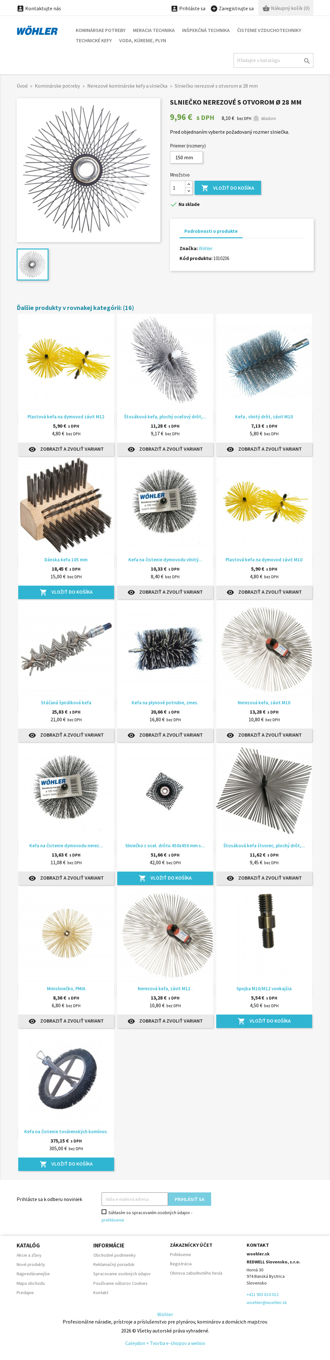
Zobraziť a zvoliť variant (66, 449)
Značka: (189, 248)
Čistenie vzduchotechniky (269, 30)
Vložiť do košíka (227, 188)
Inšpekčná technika (206, 30)
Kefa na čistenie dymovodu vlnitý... (165, 560)
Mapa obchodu (31, 1283)
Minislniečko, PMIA (66, 988)
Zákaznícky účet (191, 1245)
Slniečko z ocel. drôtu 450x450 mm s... (165, 845)
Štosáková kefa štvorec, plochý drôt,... (264, 845)
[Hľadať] (273, 60)
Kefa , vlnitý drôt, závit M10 (264, 417)
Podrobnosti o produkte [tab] (211, 231)
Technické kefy (94, 40)
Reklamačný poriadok (113, 1264)
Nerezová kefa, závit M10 (264, 703)
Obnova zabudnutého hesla (196, 1273)
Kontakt (100, 1292)
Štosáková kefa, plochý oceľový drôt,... (165, 417)
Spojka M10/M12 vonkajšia (264, 988)
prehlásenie (113, 1220)
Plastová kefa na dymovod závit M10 (264, 560)
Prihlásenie (180, 1254)
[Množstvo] (177, 188)
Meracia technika (154, 30)
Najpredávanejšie (33, 1274)
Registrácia (181, 1264)
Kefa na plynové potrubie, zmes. (165, 703)
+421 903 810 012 (263, 1294)
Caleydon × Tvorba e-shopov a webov (165, 1343)
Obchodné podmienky (114, 1255)
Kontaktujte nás (39, 8)
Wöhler (206, 248)
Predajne (25, 1292)
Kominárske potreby (101, 30)
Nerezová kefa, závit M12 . (165, 988)
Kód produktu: (196, 258)
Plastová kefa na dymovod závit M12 (65, 417)
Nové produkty (31, 1264)
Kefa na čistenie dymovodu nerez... (66, 845)
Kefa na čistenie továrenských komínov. (66, 1131)
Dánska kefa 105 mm (66, 560)
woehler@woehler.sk (267, 1302)
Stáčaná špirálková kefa (66, 703)
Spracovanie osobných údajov (122, 1274)
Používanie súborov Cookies (120, 1283)
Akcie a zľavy (29, 1255)
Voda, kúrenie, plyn (142, 40)
